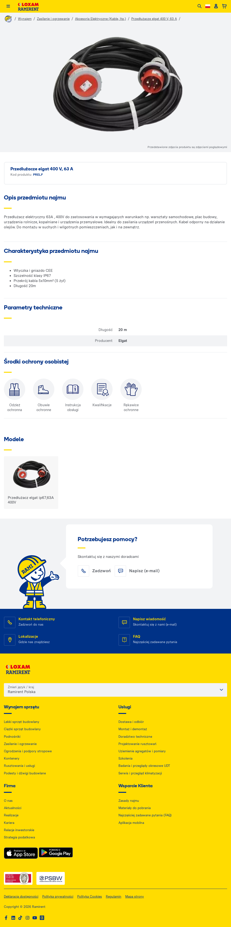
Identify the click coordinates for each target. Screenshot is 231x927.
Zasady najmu (128, 801)
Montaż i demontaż (132, 729)
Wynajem (25, 19)
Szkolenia (125, 758)
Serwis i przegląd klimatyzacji (140, 773)
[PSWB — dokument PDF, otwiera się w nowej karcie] (50, 878)
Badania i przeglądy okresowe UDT (144, 766)
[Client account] (216, 6)
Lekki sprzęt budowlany (21, 722)
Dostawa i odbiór (131, 722)
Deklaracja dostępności (21, 896)
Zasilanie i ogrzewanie (53, 19)
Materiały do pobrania (134, 808)
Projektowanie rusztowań (137, 744)
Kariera (9, 823)
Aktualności (12, 808)
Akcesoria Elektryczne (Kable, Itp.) (100, 19)
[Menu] (8, 6)
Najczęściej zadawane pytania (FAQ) (145, 815)
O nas (8, 801)
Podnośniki (12, 736)
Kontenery (11, 758)
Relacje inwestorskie (19, 830)
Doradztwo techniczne (135, 736)
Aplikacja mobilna (131, 823)
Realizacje (11, 815)
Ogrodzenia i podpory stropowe (28, 751)
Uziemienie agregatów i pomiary (142, 751)
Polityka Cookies (89, 896)
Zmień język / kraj (21, 687)
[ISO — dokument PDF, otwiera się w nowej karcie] (18, 878)
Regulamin (113, 896)
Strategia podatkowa (19, 837)
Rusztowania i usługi (19, 766)
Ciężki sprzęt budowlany (22, 729)
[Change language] (207, 6)
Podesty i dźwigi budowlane (25, 773)
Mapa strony (134, 896)
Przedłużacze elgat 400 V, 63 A (154, 19)
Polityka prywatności (57, 896)
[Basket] (224, 6)
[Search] (199, 6)
